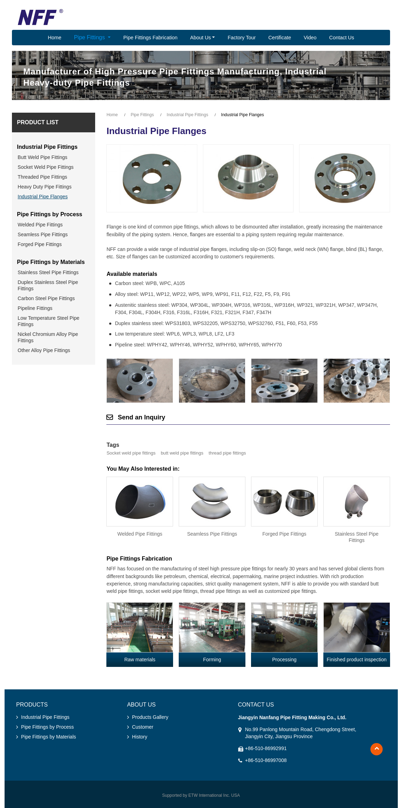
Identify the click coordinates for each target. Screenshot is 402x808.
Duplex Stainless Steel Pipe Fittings (48, 285)
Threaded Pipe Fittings (42, 177)
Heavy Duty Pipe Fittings (44, 187)
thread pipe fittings (227, 453)
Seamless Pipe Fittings (212, 534)
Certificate (279, 37)
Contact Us (341, 37)
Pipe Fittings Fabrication (150, 37)
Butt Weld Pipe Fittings (42, 157)
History (139, 737)
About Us (141, 705)
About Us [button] (200, 37)
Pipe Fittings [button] (90, 37)
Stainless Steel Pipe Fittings (356, 537)
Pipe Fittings (142, 114)
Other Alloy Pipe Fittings (44, 350)
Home (54, 37)
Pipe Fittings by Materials (51, 262)
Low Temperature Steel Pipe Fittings (48, 321)
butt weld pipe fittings (182, 453)
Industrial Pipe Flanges (42, 196)
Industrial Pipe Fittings (187, 114)
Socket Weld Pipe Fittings (45, 167)
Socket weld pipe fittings (130, 453)
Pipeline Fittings (35, 308)
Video (310, 37)
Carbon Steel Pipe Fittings (46, 298)
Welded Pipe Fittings (139, 534)
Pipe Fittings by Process (49, 214)
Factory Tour (242, 37)
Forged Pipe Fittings (284, 534)
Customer (142, 727)
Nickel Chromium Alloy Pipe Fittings (48, 337)
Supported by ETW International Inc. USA (201, 795)
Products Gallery (150, 717)
